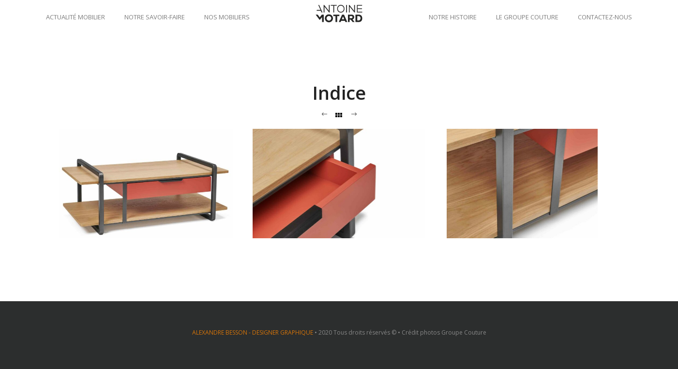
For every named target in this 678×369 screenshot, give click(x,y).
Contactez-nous (605, 17)
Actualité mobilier (75, 17)
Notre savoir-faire (154, 17)
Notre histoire (453, 17)
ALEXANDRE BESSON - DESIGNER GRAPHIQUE (252, 332)
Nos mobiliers (227, 17)
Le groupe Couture (527, 17)
